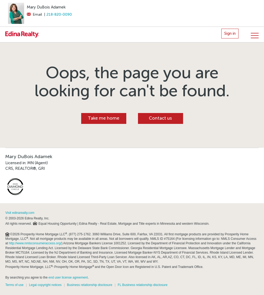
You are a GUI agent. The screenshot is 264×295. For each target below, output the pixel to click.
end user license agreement (68, 277)
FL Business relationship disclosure (143, 285)
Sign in (230, 33)
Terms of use (14, 285)
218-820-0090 (59, 14)
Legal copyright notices (45, 285)
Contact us (160, 118)
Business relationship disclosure (89, 285)
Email (34, 14)
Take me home (103, 118)
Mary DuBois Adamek (46, 7)
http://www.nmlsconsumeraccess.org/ (35, 243)
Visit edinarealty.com (19, 213)
